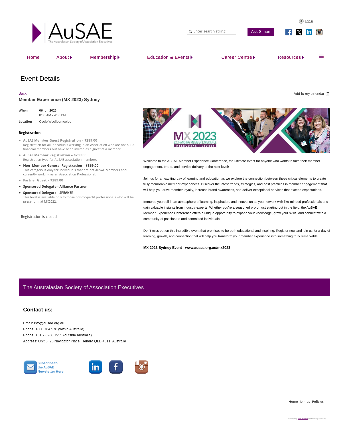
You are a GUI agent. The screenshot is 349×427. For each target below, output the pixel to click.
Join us (305, 401)
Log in (309, 21)
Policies (318, 401)
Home (293, 401)
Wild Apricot (303, 418)
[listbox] (312, 93)
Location (25, 121)
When (23, 110)
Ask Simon (260, 31)
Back (22, 93)
